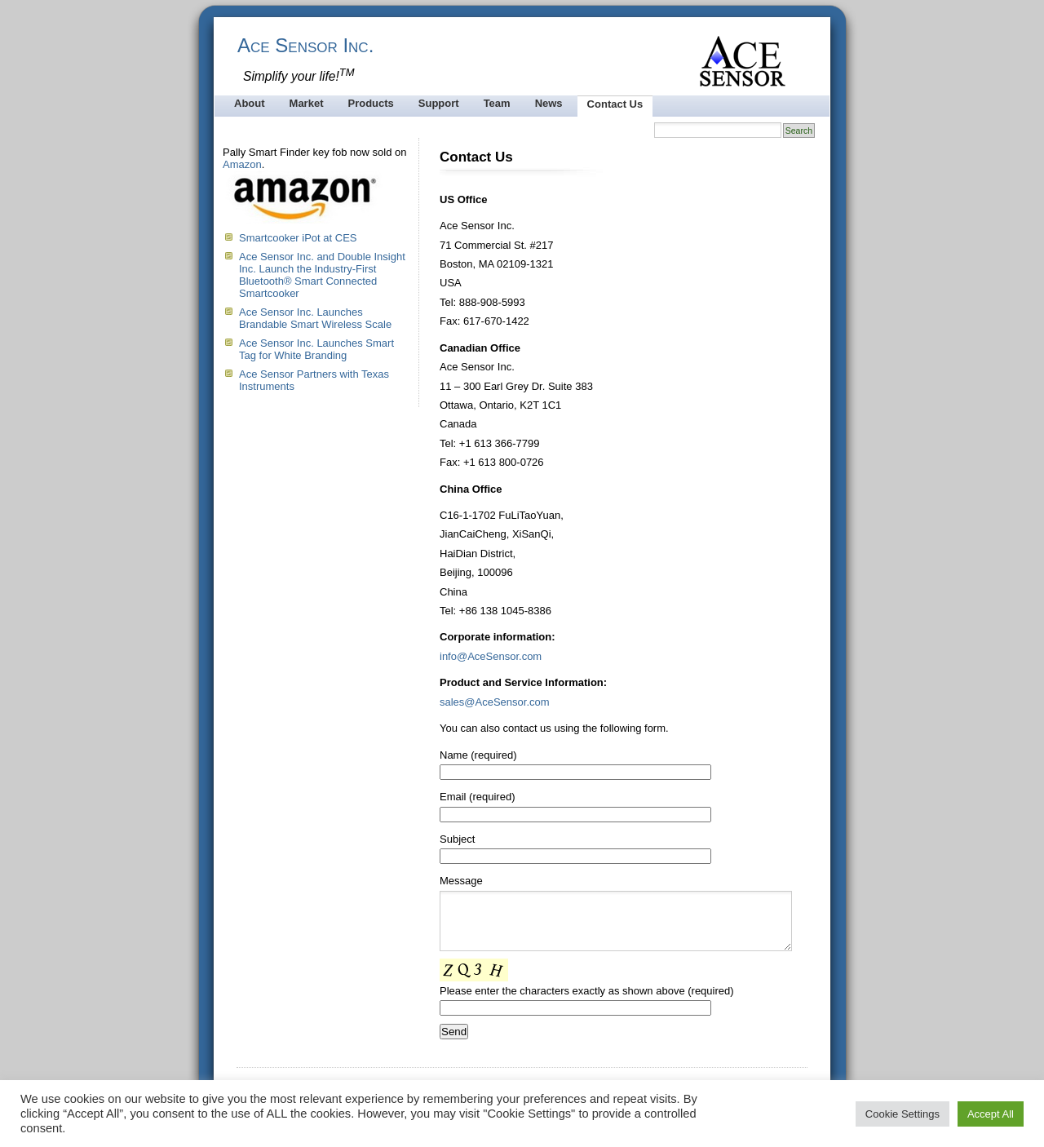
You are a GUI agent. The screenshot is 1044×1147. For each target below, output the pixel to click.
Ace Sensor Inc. (305, 45)
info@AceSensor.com (491, 656)
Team (497, 103)
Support (438, 103)
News (549, 103)
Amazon (242, 164)
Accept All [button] (990, 1114)
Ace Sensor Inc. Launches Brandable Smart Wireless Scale (315, 318)
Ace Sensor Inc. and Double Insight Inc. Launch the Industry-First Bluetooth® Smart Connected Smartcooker (322, 274)
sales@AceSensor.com (495, 702)
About (249, 103)
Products (370, 103)
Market (307, 103)
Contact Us (615, 104)
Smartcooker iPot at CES (298, 238)
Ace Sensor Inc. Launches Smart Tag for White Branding (316, 349)
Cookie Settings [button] (902, 1114)
